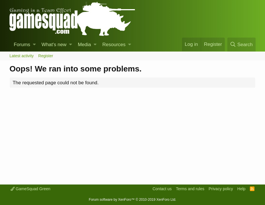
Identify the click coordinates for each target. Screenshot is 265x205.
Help (241, 188)
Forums (22, 44)
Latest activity (21, 56)
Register (45, 56)
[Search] (241, 45)
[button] (34, 45)
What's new (54, 44)
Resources (114, 44)
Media (84, 44)
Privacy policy (221, 188)
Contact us (162, 188)
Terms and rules (190, 188)
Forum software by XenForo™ (132, 200)
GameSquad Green (30, 188)
